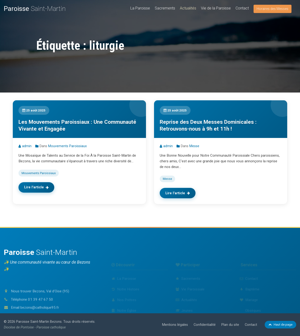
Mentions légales (175, 325)
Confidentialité (205, 325)
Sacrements (165, 8)
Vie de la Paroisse (216, 8)
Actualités (188, 8)
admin (27, 146)
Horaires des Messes (272, 9)
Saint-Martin (35, 9)
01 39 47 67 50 (40, 315)
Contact (242, 8)
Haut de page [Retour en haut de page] (280, 324)
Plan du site (230, 325)
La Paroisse (140, 8)
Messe (194, 146)
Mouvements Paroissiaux (67, 146)
